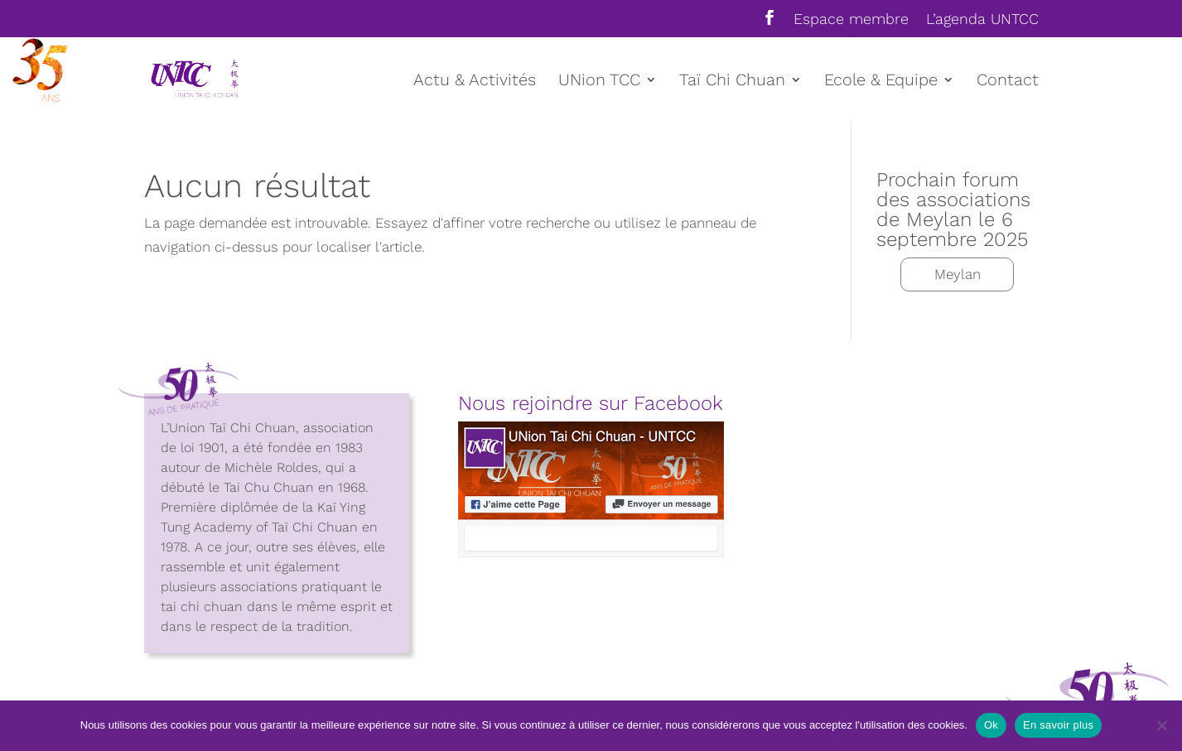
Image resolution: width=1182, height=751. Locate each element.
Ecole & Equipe (881, 81)
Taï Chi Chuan (732, 81)
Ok (991, 725)
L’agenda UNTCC (982, 19)
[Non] (1161, 725)
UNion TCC (599, 81)
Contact (1008, 81)
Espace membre (851, 19)
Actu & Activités (474, 81)
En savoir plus (1058, 725)
